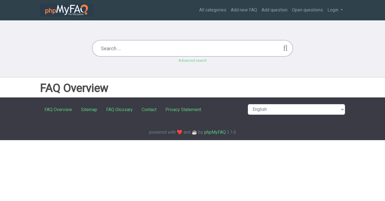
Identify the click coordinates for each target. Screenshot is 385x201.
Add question (274, 10)
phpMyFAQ (215, 132)
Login (333, 10)
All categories (212, 10)
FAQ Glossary (119, 109)
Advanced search (193, 60)
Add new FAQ (244, 10)
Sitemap (89, 109)
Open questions (307, 10)
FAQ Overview (58, 109)
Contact (149, 109)
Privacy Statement (183, 109)
